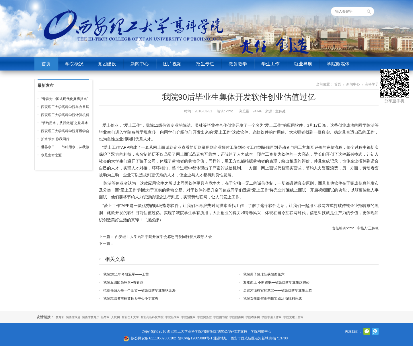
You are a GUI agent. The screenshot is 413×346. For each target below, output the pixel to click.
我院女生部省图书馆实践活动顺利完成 (272, 298)
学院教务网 (253, 317)
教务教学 (238, 63)
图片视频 (172, 63)
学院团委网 (236, 317)
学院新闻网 (172, 317)
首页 (46, 63)
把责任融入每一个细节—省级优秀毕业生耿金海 (139, 290)
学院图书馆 (220, 317)
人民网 (115, 317)
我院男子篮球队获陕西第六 (264, 274)
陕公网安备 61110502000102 (153, 338)
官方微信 (366, 331)
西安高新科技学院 (152, 317)
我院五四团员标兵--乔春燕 (123, 282)
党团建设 (107, 63)
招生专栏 (205, 63)
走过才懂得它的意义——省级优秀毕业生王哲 (277, 290)
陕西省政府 (73, 317)
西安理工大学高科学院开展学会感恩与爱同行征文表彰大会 (163, 236)
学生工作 (270, 63)
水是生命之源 (51, 155)
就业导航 (303, 63)
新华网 (105, 317)
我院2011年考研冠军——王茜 (126, 274)
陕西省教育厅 (90, 317)
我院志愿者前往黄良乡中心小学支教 (130, 298)
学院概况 (74, 63)
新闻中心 (139, 63)
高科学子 (372, 84)
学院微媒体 (338, 63)
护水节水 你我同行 (55, 139)
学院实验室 (204, 317)
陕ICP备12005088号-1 (195, 338)
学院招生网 (188, 317)
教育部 (60, 317)
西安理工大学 (130, 317)
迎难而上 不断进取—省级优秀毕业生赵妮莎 (276, 282)
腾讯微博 (375, 331)
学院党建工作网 (293, 317)
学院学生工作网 (272, 317)
